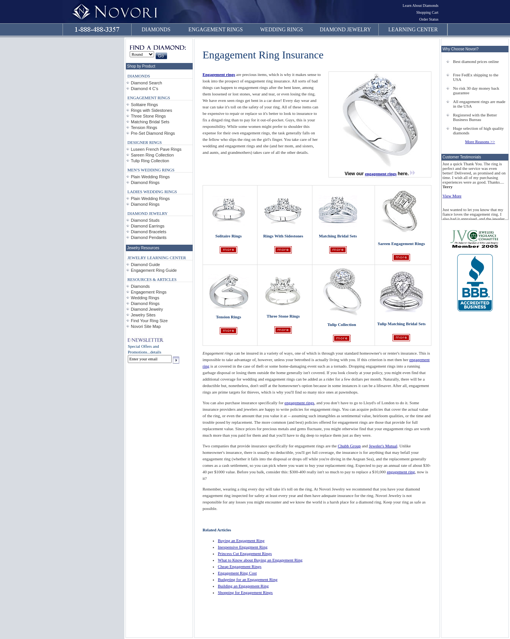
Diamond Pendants (149, 237)
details (155, 352)
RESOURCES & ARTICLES (152, 279)
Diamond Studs (145, 220)
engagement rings (381, 173)
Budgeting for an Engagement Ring (247, 579)
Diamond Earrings (147, 226)
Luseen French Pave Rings (156, 149)
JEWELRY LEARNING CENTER (156, 257)
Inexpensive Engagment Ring (242, 547)
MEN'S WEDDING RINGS (150, 170)
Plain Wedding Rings (150, 176)
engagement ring (401, 472)
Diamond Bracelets (148, 231)
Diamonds (140, 286)
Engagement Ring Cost (237, 573)
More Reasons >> (480, 141)
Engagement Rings (149, 292)
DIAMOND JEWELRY (345, 29)
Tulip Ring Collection (150, 160)
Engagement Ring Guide (154, 270)
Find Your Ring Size (149, 320)
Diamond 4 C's (144, 88)
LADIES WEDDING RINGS (152, 191)
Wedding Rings (145, 297)
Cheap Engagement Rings (239, 566)
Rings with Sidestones (151, 110)
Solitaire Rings (144, 104)
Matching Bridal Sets (150, 121)
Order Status (428, 19)
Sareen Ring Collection (152, 155)
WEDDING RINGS (281, 29)
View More (452, 196)
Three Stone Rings (148, 116)
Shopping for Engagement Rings (245, 592)
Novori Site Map (146, 326)
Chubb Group (349, 446)
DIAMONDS (156, 29)
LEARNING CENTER (413, 29)
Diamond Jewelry (147, 309)
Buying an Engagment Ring (241, 540)
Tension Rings (144, 127)
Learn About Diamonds (420, 5)
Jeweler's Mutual (383, 446)
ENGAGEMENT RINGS (215, 29)
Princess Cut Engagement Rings (245, 553)
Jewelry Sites (143, 315)
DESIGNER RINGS (144, 142)
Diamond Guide (145, 264)
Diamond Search (146, 83)
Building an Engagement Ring (243, 586)
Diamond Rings (145, 182)
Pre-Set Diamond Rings (153, 133)
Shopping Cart (427, 12)
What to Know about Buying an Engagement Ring (260, 560)
